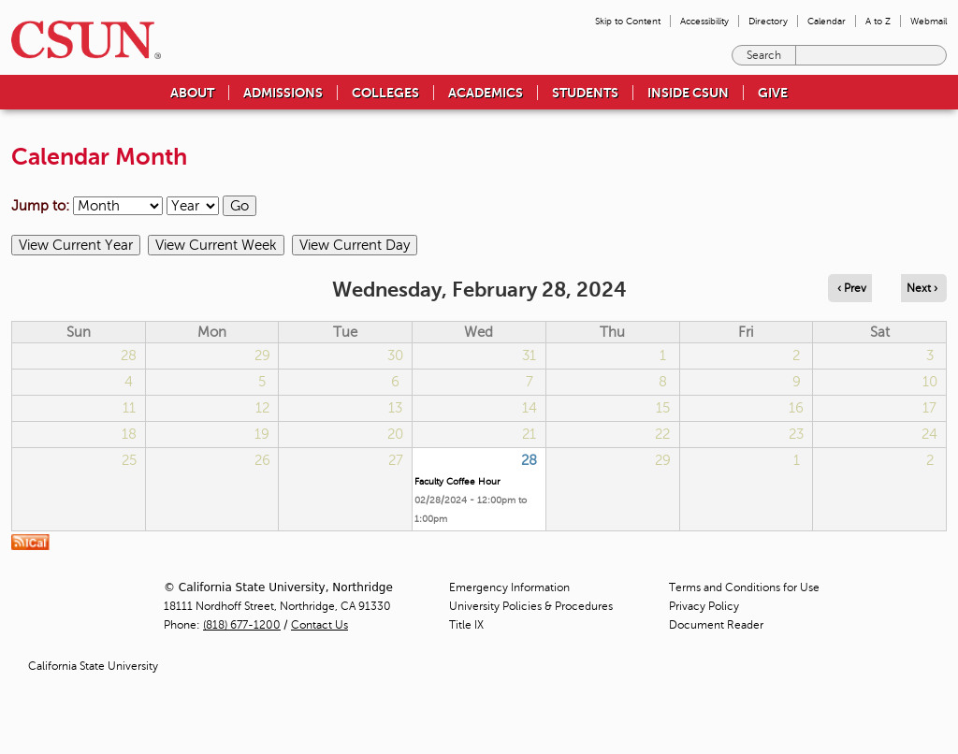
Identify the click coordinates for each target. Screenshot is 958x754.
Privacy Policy (704, 606)
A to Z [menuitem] (878, 21)
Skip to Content (627, 21)
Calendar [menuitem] (826, 21)
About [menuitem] (192, 92)
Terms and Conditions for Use (744, 587)
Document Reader (716, 624)
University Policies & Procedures (531, 606)
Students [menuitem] (585, 92)
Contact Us (319, 624)
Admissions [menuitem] (283, 92)
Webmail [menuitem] (928, 21)
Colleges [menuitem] (385, 92)
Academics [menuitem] (485, 92)
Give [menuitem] (773, 92)
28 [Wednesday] (529, 460)
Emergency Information (509, 587)
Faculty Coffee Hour (457, 481)
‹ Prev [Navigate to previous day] (851, 288)
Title (466, 624)
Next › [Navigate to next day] (922, 288)
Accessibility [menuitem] (704, 21)
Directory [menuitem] (768, 21)
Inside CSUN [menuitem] (688, 92)
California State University (93, 666)
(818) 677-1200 (242, 624)
